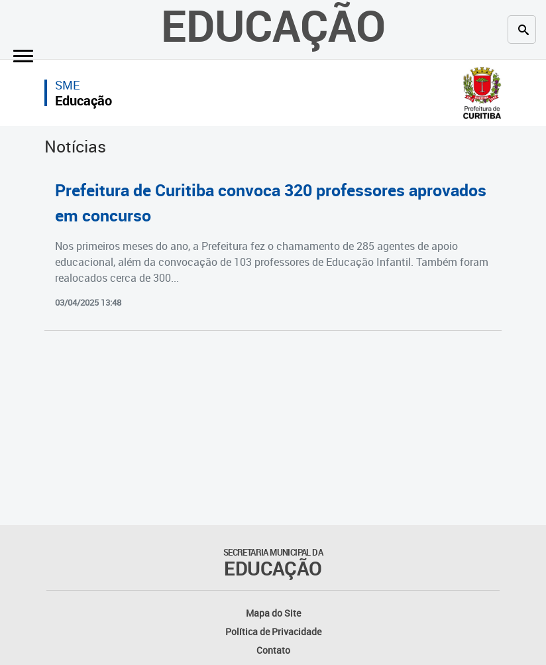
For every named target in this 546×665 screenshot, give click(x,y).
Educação (83, 100)
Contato (273, 650)
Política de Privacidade (273, 631)
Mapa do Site (273, 613)
